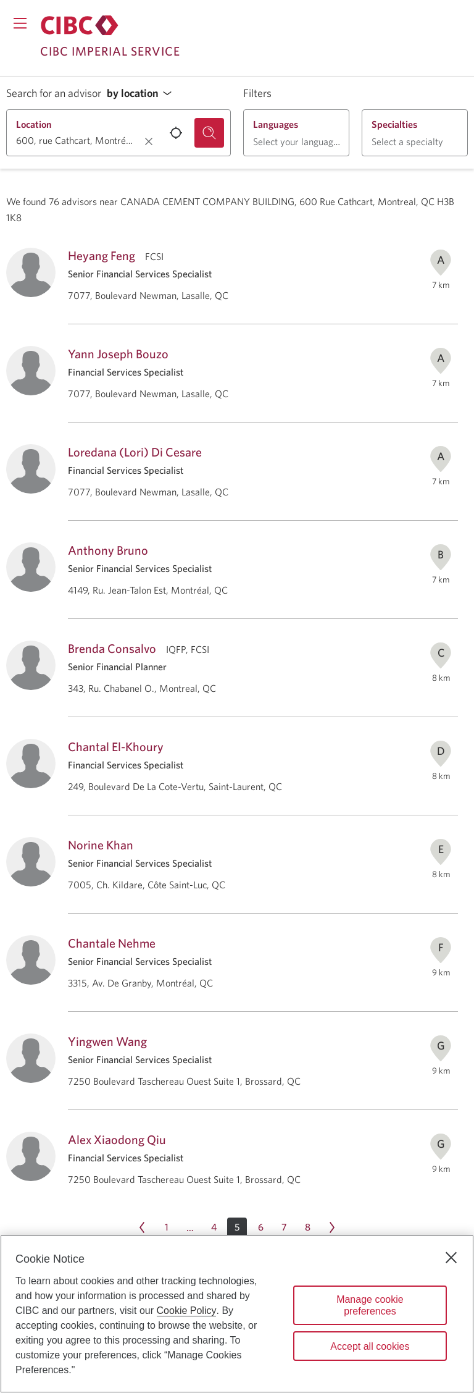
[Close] (451, 1257)
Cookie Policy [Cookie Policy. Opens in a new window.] (187, 1310)
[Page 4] (213, 1227)
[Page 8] (307, 1227)
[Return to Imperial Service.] (79, 25)
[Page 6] (260, 1227)
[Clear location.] (148, 141)
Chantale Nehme (112, 943)
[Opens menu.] (20, 23)
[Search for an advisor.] (209, 133)
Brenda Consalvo (112, 648)
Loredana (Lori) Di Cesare (135, 452)
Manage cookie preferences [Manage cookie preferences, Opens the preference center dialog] (370, 1305)
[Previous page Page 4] (142, 1227)
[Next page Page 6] (332, 1227)
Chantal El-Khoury (116, 746)
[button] (142, 93)
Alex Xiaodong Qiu (117, 1139)
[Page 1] (167, 1227)
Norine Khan (100, 844)
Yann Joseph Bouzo (118, 353)
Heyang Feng (101, 255)
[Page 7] (284, 1227)
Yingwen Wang (107, 1041)
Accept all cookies (369, 1346)
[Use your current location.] (176, 132)
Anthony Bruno (108, 550)
